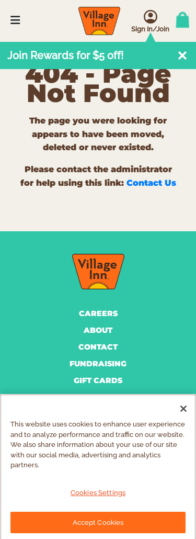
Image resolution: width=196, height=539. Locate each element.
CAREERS (98, 313)
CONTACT (98, 347)
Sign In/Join (150, 29)
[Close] (183, 411)
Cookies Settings (98, 495)
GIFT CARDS (98, 380)
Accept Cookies (98, 525)
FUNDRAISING (98, 363)
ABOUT (98, 330)
